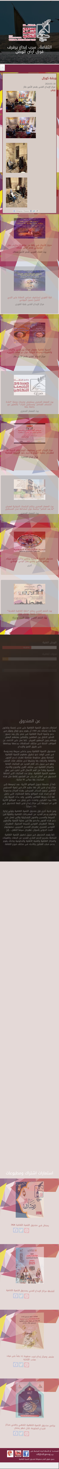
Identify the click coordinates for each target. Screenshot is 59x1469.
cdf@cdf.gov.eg (43, 1454)
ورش (53, 90)
